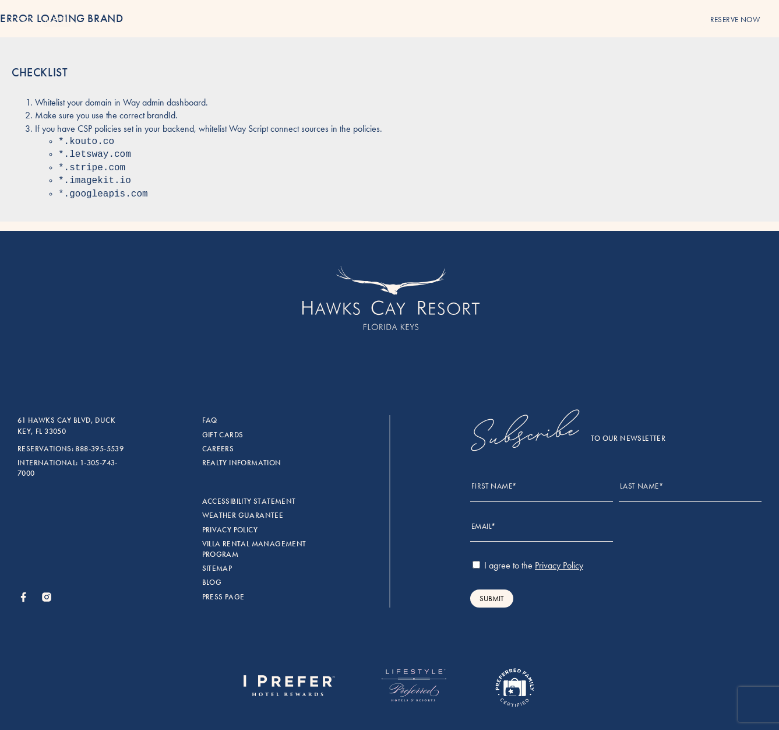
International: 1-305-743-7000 (67, 468)
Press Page (223, 597)
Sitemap (217, 568)
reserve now (735, 19)
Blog (212, 582)
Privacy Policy (230, 530)
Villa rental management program (254, 549)
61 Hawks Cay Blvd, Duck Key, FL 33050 (66, 426)
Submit (492, 598)
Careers (218, 449)
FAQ (209, 420)
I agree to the (528, 565)
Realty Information (241, 463)
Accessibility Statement (249, 501)
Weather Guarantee (243, 515)
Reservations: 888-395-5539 (70, 449)
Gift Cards (223, 435)
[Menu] (22, 20)
